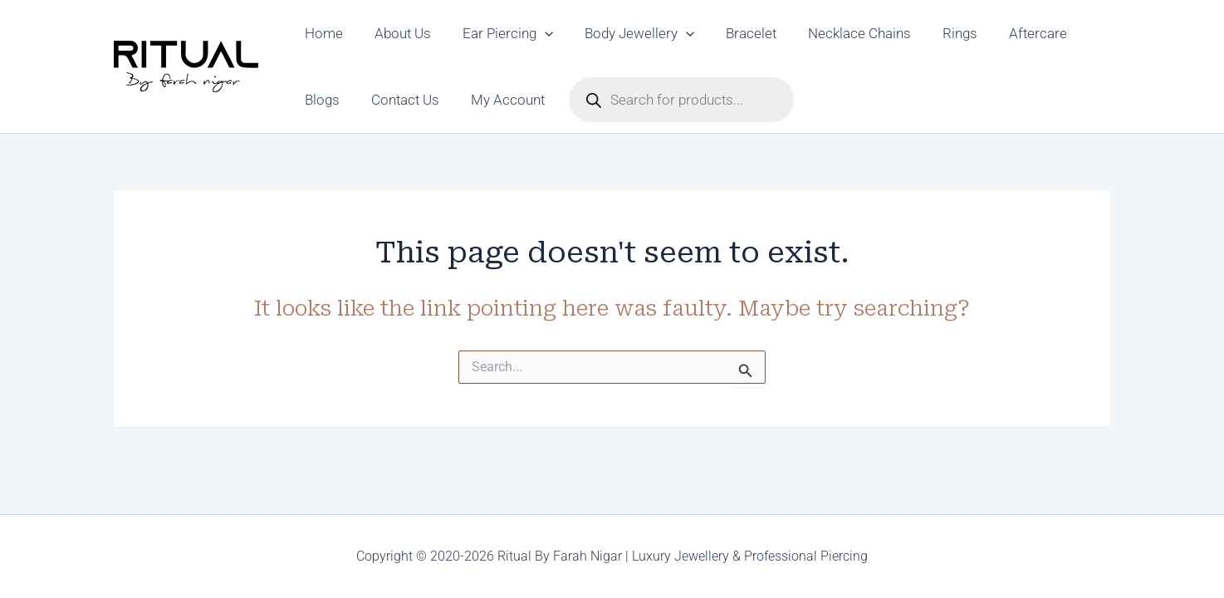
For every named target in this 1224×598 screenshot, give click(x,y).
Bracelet (736, 33)
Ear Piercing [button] (499, 33)
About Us (398, 33)
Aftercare (1013, 33)
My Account (499, 99)
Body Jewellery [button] (628, 33)
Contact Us (400, 99)
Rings (938, 33)
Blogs (320, 99)
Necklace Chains (841, 33)
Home (322, 33)
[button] (536, 33)
